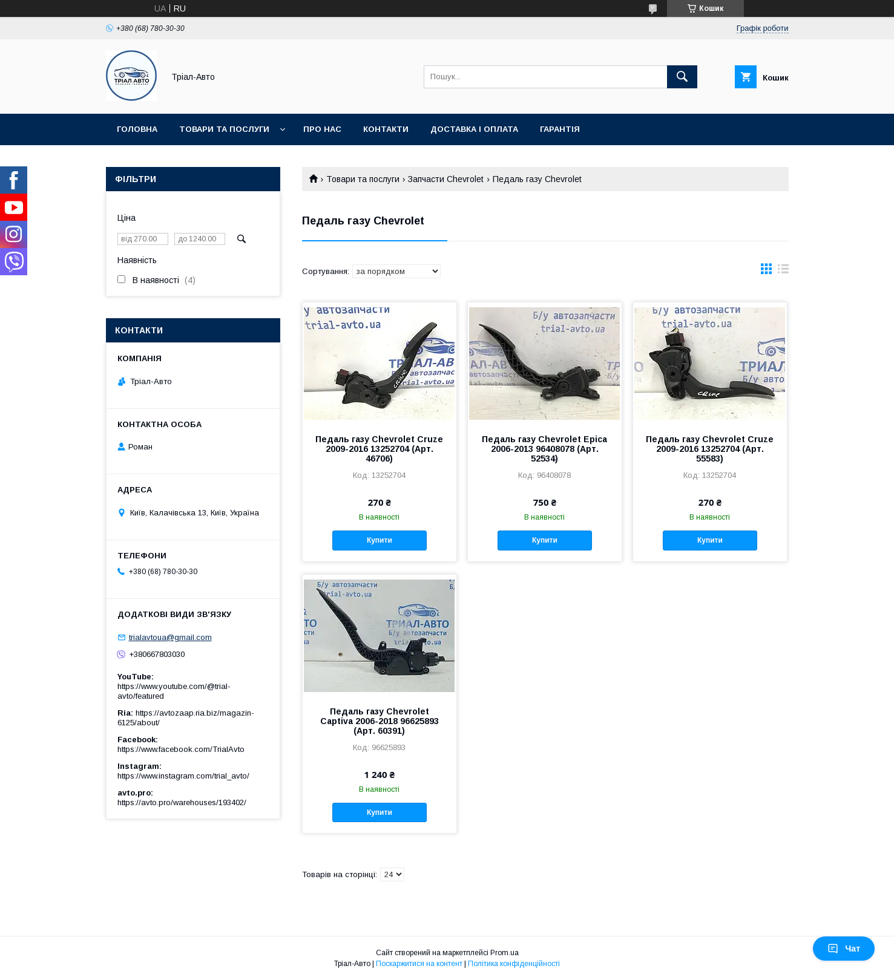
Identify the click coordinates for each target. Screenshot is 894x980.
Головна (137, 129)
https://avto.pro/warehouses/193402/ (181, 802)
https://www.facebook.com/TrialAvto (181, 749)
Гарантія (560, 129)
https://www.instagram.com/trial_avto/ (183, 775)
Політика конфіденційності (514, 963)
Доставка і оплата (474, 129)
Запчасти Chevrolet (446, 179)
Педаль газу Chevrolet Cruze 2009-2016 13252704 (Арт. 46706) (379, 448)
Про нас (322, 129)
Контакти (386, 129)
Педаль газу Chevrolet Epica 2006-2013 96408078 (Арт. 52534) (544, 448)
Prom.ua (504, 953)
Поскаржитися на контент (419, 963)
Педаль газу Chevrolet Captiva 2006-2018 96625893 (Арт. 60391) (379, 721)
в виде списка (783, 271)
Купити (379, 540)
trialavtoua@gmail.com (170, 637)
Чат (843, 948)
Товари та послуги (224, 129)
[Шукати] (682, 76)
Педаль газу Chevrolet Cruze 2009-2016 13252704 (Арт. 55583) (710, 448)
